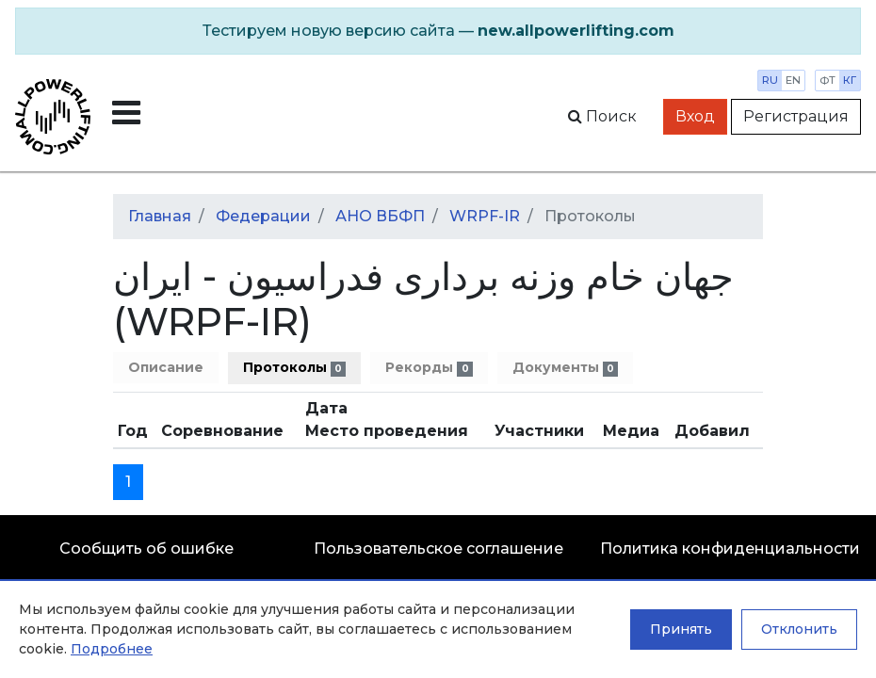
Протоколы (294, 368)
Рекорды (428, 368)
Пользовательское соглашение (438, 548)
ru (770, 80)
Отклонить (799, 629)
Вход (695, 116)
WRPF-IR (484, 216)
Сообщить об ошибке (146, 548)
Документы (565, 368)
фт (827, 80)
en (793, 80)
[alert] (438, 31)
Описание (165, 367)
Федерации (263, 216)
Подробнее (112, 648)
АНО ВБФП (380, 216)
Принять (681, 629)
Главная (159, 216)
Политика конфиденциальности (730, 548)
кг (849, 80)
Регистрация (796, 116)
